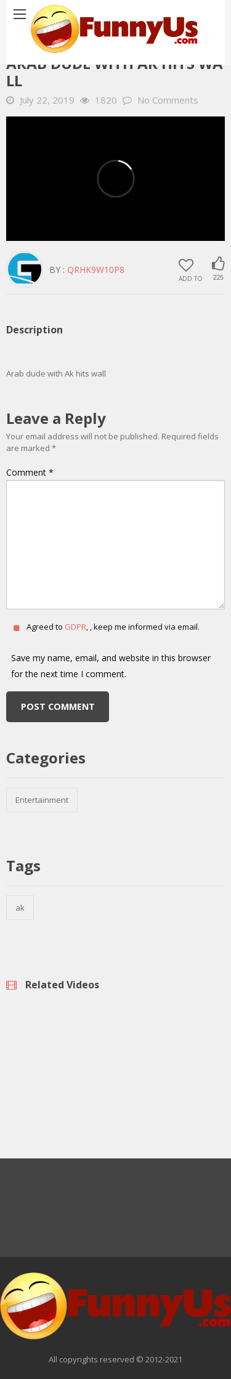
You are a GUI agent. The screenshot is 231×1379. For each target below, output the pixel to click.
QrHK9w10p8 (95, 269)
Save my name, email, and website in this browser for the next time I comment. (111, 665)
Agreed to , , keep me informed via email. (113, 626)
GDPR (75, 626)
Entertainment (41, 799)
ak (20, 907)
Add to (191, 270)
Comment (30, 472)
